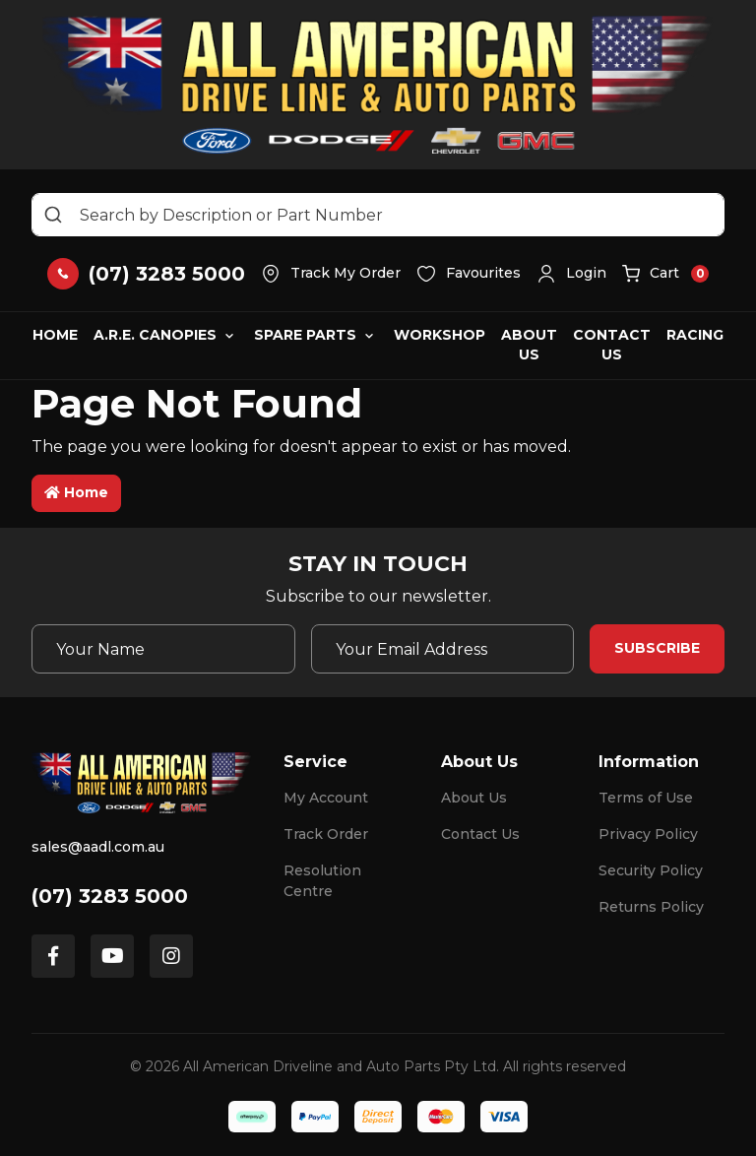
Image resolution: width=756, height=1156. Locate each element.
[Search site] (53, 214)
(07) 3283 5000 (110, 896)
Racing (695, 335)
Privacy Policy (648, 834)
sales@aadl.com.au (98, 847)
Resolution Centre (322, 881)
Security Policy (650, 870)
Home (55, 335)
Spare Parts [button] (305, 335)
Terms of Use (645, 797)
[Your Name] (163, 649)
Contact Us (612, 344)
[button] (571, 273)
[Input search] (378, 214)
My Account (326, 797)
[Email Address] (443, 649)
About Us (529, 344)
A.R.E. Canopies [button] (155, 335)
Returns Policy (651, 907)
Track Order (326, 834)
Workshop (439, 335)
